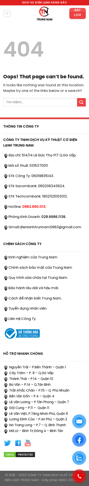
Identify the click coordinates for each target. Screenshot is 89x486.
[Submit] (81, 102)
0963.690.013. (34, 207)
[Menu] (7, 13)
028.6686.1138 (53, 217)
